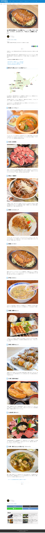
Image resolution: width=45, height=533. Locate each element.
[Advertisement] (22, 492)
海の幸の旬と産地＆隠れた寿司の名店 (14, 64)
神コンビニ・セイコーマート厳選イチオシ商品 (15, 63)
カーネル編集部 (12, 501)
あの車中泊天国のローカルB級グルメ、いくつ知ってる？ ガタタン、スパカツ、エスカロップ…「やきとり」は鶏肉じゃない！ (22, 32)
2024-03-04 (11, 500)
